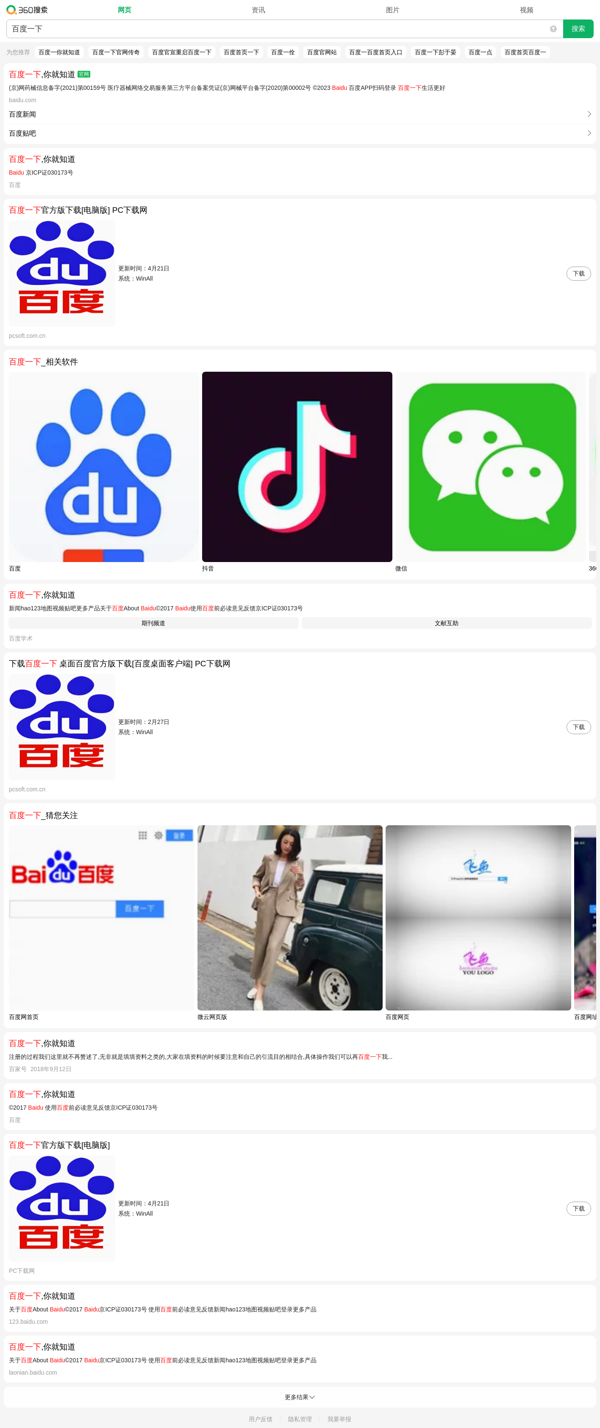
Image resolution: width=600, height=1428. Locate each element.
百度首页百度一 (525, 52)
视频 (526, 10)
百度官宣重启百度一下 (181, 52)
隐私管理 (300, 1419)
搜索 (578, 28)
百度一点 (480, 52)
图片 (393, 10)
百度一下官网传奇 (116, 52)
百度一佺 (283, 52)
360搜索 (29, 10)
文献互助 (446, 623)
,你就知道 (49, 74)
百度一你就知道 (59, 52)
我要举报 (339, 1419)
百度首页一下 (241, 52)
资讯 (258, 10)
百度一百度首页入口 (376, 52)
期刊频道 (153, 623)
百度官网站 (322, 52)
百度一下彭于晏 (435, 52)
